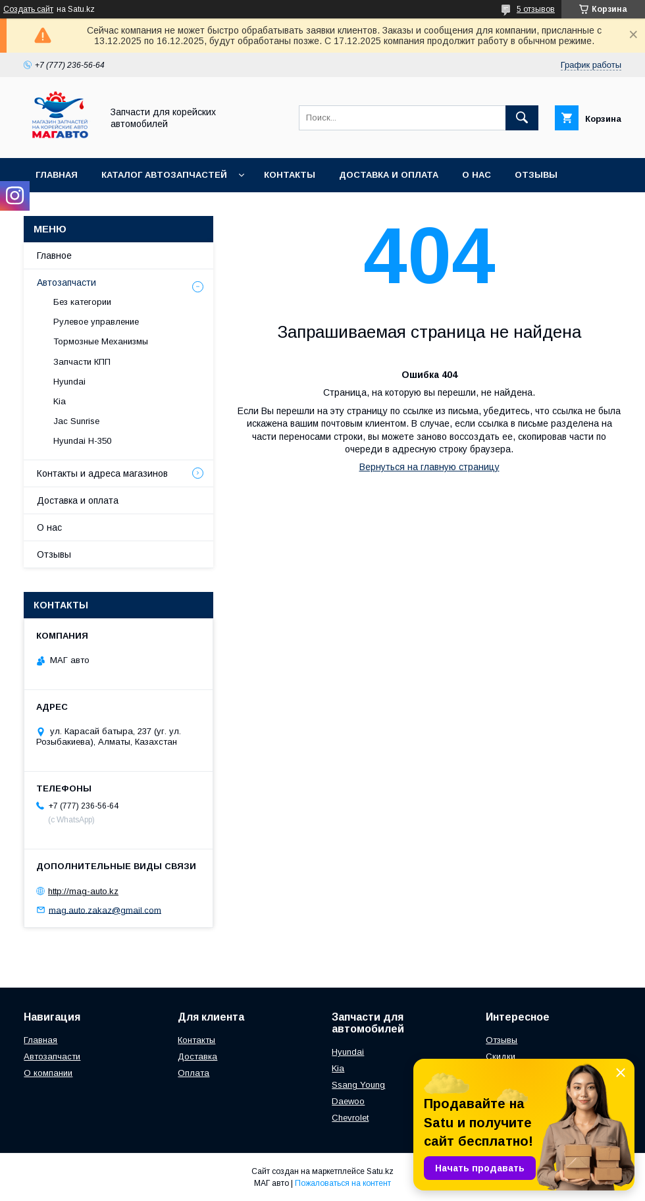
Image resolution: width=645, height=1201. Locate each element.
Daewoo (348, 1101)
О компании (48, 1073)
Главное (54, 255)
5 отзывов (536, 9)
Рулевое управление (96, 322)
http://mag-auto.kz (83, 891)
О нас (476, 175)
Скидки (500, 1056)
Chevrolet (350, 1118)
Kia (59, 401)
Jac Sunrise (76, 421)
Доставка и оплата (388, 175)
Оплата (193, 1073)
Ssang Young (358, 1085)
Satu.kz (380, 1171)
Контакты (289, 175)
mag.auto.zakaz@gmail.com (105, 910)
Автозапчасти (66, 282)
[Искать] (521, 117)
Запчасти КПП (82, 362)
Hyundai (69, 382)
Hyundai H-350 (82, 441)
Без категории (82, 302)
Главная (57, 175)
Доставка (197, 1056)
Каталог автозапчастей (164, 175)
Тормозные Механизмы (100, 341)
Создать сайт (28, 9)
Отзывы (536, 175)
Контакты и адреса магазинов (102, 473)
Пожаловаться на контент (343, 1183)
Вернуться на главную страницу (429, 467)
